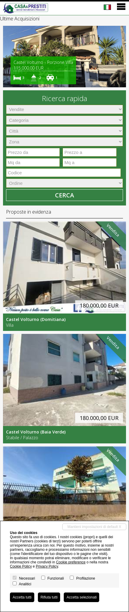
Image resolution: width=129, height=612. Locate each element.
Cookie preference (70, 562)
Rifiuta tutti (49, 597)
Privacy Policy (47, 566)
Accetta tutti (22, 597)
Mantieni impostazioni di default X (94, 527)
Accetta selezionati (81, 597)
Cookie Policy (21, 566)
